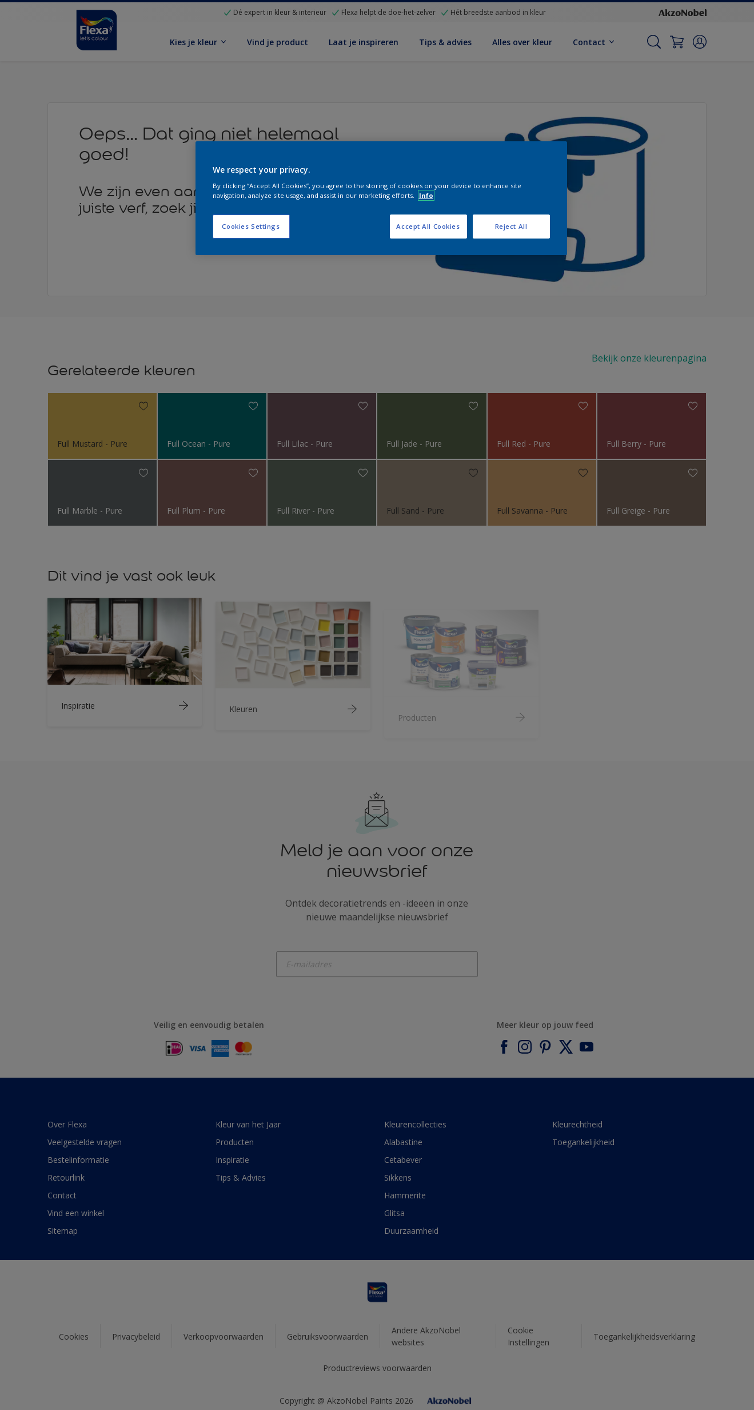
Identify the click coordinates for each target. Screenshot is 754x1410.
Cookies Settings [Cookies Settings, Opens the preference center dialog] (251, 226)
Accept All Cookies (428, 226)
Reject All (511, 226)
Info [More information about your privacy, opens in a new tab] (426, 195)
